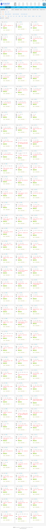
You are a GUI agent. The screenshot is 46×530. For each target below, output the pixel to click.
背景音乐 (34, 7)
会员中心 (40, 7)
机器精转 (23, 5)
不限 (3, 16)
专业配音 (8, 7)
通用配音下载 (29, 7)
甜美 (36, 16)
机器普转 (19, 5)
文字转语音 (13, 7)
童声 (16, 16)
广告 (5, 16)
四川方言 (29, 16)
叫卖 (13, 16)
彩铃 (11, 16)
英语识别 (31, 5)
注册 (45, 0)
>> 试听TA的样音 (7, 68)
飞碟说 (19, 16)
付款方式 (1, 0)
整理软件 (39, 5)
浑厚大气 (40, 16)
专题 (8, 16)
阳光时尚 (33, 16)
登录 (43, 0)
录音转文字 (18, 7)
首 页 (2, 7)
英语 (22, 16)
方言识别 (35, 5)
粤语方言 (25, 16)
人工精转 (27, 5)
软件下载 (24, 7)
